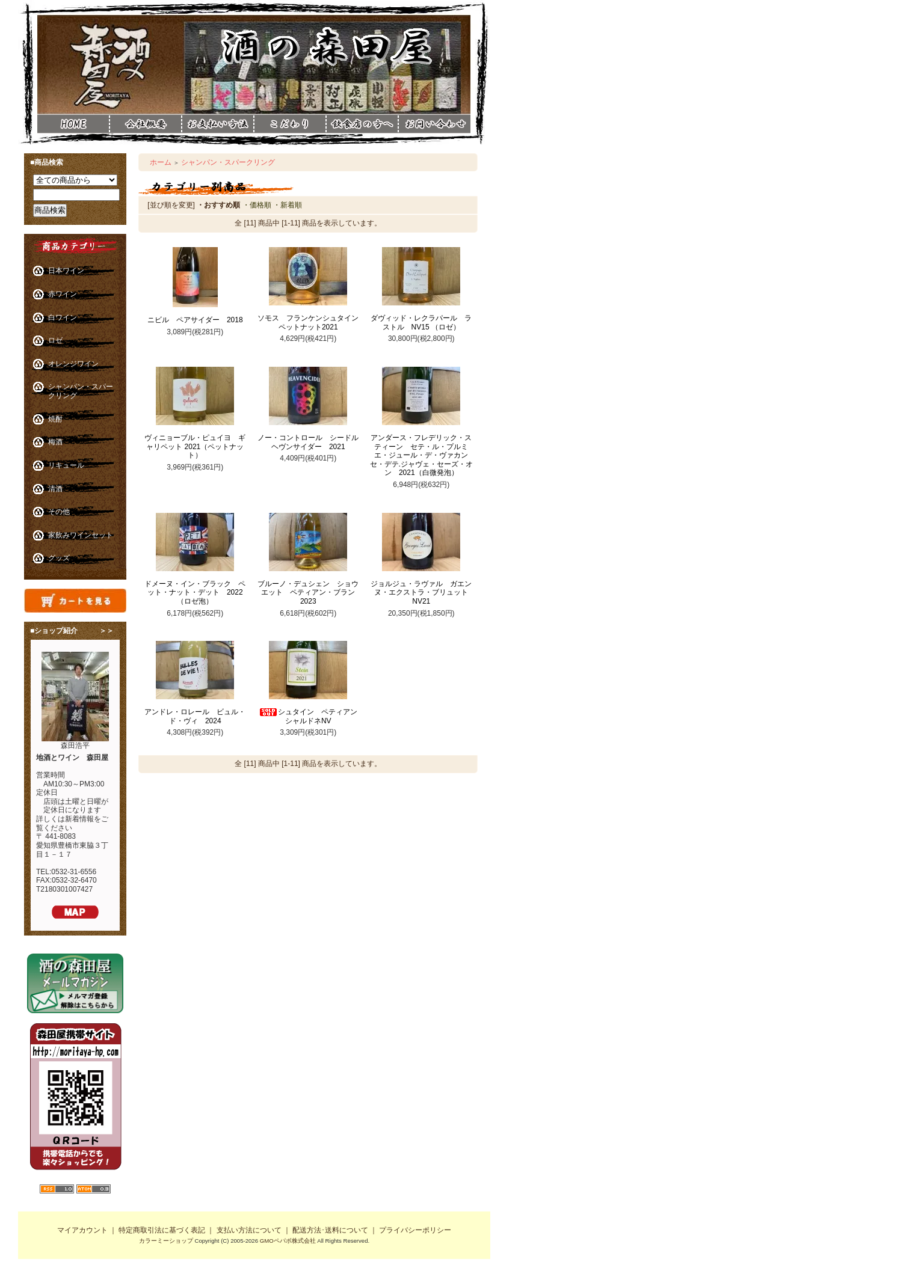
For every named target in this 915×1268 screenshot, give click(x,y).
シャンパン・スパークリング (228, 162)
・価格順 (256, 205)
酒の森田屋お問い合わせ (434, 143)
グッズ (59, 558)
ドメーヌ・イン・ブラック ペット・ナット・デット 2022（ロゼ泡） (194, 592)
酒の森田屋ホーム (73, 123)
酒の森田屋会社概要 (145, 123)
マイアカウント (82, 1230)
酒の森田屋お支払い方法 (218, 123)
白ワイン (62, 317)
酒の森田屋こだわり (290, 123)
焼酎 (55, 419)
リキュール (66, 465)
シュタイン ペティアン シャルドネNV (312, 716)
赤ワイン (62, 294)
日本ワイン (66, 270)
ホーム (160, 162)
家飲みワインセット (80, 535)
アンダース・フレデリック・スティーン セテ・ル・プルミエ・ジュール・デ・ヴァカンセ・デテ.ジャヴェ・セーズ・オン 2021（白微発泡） (421, 455)
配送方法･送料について (330, 1230)
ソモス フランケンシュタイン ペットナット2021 (311, 322)
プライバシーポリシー (415, 1230)
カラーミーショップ (166, 1240)
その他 (59, 511)
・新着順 (287, 205)
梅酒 (55, 442)
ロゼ (55, 340)
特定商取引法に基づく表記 (162, 1230)
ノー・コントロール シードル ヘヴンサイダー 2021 (311, 442)
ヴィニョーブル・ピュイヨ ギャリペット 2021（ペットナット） (194, 446)
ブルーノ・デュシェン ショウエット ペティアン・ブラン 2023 (309, 592)
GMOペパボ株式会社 (288, 1240)
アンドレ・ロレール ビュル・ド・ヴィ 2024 (194, 716)
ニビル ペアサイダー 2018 (195, 320)
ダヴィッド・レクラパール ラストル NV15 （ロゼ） (421, 322)
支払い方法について (249, 1230)
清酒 (55, 489)
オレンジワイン (73, 364)
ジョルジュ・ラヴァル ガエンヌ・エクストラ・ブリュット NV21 (423, 592)
